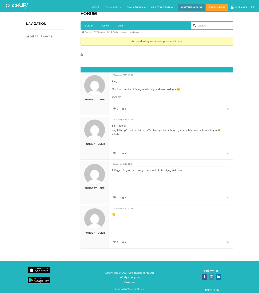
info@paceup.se (129, 277)
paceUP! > (33, 36)
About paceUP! (160, 7)
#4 (228, 242)
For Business (216, 7)
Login (121, 25)
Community (111, 7)
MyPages (241, 7)
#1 (228, 108)
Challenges (135, 7)
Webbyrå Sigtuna (135, 289)
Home (95, 7)
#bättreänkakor (191, 7)
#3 (228, 197)
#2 (228, 153)
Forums (46, 36)
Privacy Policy (211, 289)
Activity (105, 25)
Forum (89, 25)
